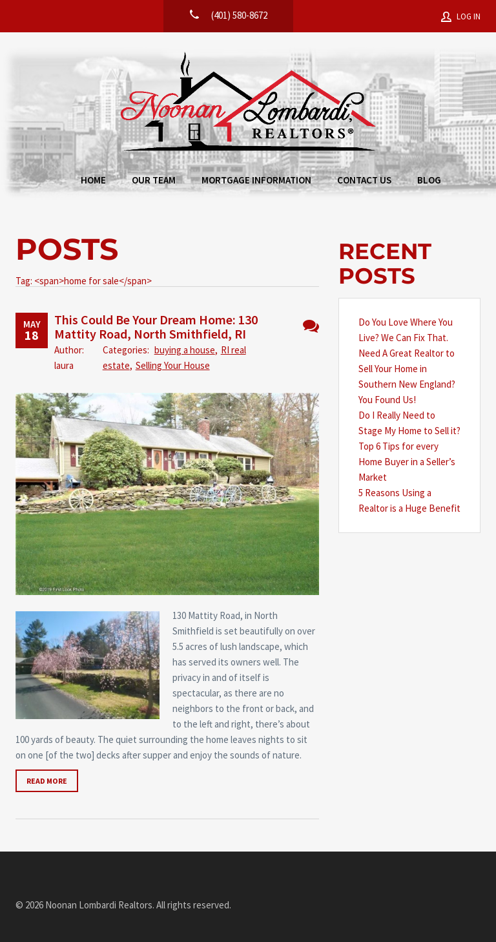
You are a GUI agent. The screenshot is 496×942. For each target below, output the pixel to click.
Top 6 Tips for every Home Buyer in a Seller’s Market (406, 461)
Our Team (154, 180)
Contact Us (364, 180)
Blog (429, 180)
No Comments (311, 326)
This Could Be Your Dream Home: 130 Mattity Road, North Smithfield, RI (156, 326)
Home (93, 180)
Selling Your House (173, 365)
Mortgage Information (256, 180)
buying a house (184, 350)
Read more (46, 781)
